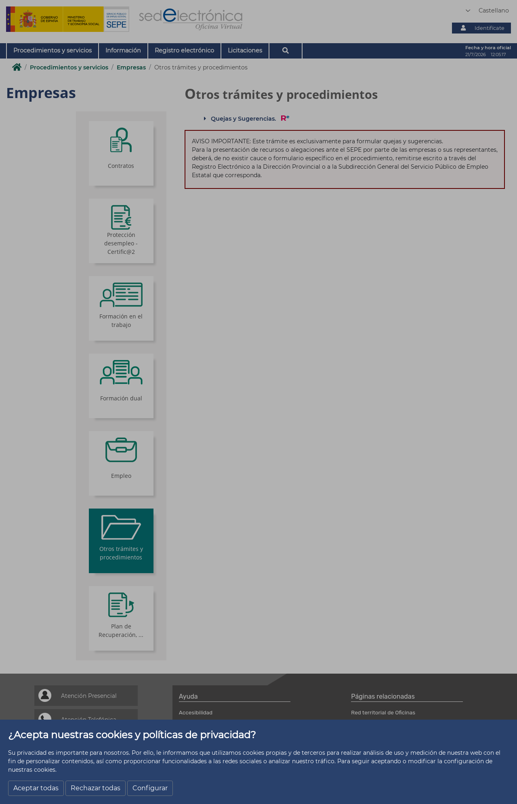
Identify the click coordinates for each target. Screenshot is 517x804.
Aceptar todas (36, 788)
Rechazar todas (95, 788)
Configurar (150, 788)
